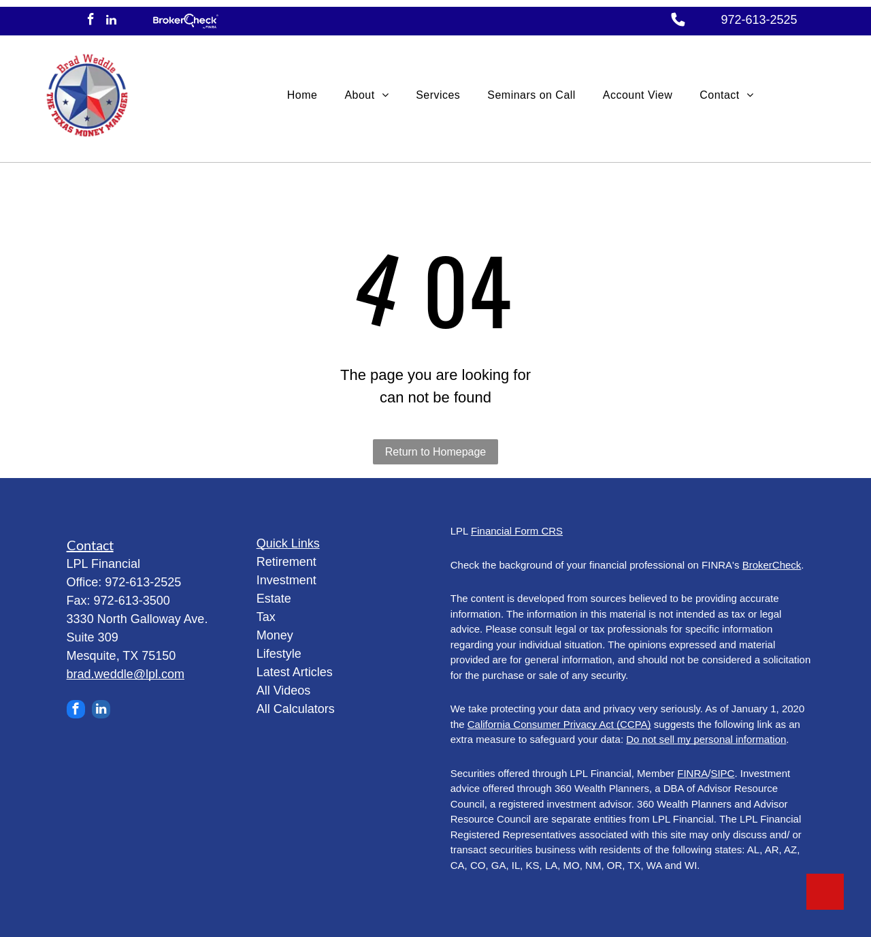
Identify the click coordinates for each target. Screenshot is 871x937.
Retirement (286, 562)
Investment (286, 580)
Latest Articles (295, 672)
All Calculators (296, 709)
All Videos (284, 690)
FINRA (692, 773)
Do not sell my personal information (706, 739)
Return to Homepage (436, 452)
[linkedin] (111, 21)
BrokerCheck (772, 565)
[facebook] (90, 21)
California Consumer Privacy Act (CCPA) (559, 724)
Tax (266, 617)
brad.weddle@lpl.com (125, 674)
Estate (274, 598)
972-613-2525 (759, 20)
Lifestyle (279, 654)
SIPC (722, 773)
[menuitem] (302, 95)
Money (275, 635)
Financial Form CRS (517, 531)
